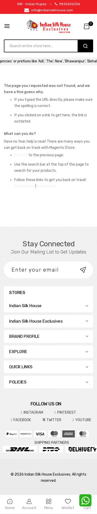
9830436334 (67, 4)
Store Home (24, 186)
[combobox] (43, 46)
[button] (35, 4)
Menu (48, 504)
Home (10, 504)
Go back (21, 155)
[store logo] (49, 26)
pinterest (65, 412)
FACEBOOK (21, 420)
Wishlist (68, 504)
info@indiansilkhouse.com (52, 10)
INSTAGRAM (32, 412)
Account (29, 504)
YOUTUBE (82, 420)
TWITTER (51, 420)
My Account (47, 186)
